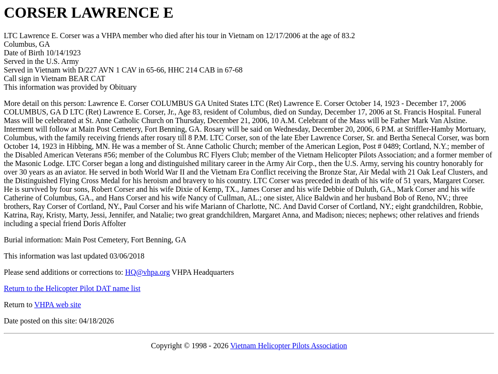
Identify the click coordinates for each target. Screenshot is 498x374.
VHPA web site (57, 305)
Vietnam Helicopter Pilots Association (288, 346)
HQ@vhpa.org (147, 272)
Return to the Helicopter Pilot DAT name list (72, 288)
